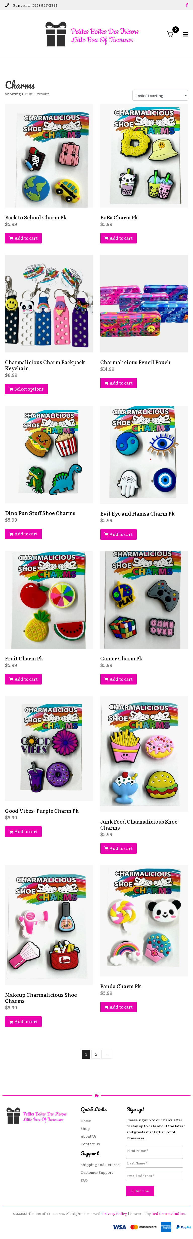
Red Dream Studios (168, 1213)
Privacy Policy (114, 1213)
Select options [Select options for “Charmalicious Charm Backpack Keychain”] (29, 389)
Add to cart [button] (26, 238)
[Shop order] (160, 95)
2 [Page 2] (96, 1054)
